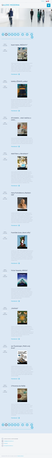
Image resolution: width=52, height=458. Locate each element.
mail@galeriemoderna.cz (9, 441)
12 (27, 34)
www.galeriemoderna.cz (8, 445)
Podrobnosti (15, 74)
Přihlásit (42, 1)
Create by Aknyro (20, 455)
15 (31, 34)
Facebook (6, 443)
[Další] (32, 37)
